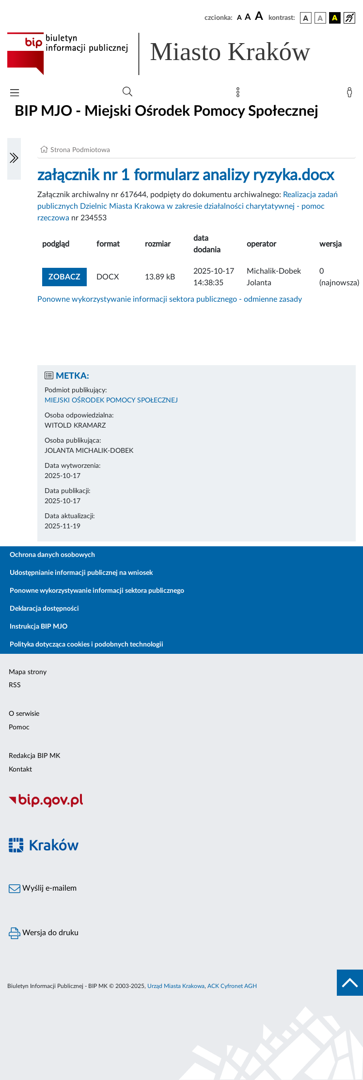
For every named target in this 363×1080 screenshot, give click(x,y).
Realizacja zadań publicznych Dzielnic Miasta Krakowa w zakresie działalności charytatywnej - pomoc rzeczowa (187, 206)
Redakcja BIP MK (34, 756)
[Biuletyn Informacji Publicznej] (181, 806)
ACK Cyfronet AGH (232, 986)
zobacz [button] (67, 276)
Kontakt (20, 769)
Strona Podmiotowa (80, 150)
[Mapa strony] (240, 94)
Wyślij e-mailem (43, 889)
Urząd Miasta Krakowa (176, 986)
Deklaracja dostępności (44, 608)
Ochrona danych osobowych (52, 555)
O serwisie (24, 713)
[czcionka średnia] (248, 17)
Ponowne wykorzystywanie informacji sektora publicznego (97, 590)
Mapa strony (28, 672)
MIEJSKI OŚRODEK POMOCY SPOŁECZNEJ (111, 400)
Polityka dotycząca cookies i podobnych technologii (86, 644)
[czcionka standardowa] (239, 17)
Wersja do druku (44, 933)
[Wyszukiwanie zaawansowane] (127, 92)
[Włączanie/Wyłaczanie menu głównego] (14, 93)
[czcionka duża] (260, 16)
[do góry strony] (350, 983)
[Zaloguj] (351, 94)
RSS (15, 685)
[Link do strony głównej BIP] (172, 53)
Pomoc (19, 727)
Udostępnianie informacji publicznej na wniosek (81, 573)
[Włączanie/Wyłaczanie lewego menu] (14, 159)
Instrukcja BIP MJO (38, 626)
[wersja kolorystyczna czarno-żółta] (335, 18)
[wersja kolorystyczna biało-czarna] (320, 18)
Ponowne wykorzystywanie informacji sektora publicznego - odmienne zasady (169, 299)
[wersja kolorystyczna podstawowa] (306, 18)
